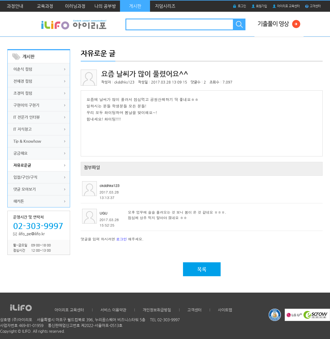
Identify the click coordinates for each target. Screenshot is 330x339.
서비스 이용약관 (113, 310)
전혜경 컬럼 (22, 81)
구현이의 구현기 (26, 105)
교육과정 (45, 6)
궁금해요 (20, 153)
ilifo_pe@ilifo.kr (32, 233)
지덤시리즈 (165, 6)
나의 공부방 (105, 6)
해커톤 (18, 201)
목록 (201, 269)
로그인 (242, 6)
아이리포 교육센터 (288, 6)
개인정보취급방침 (157, 310)
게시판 (135, 6)
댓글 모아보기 (24, 189)
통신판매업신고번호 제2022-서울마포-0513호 (85, 325)
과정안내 (15, 6)
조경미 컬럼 (22, 93)
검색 (239, 24)
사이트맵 (225, 310)
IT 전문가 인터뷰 (26, 117)
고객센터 (315, 6)
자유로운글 (22, 165)
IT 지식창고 (22, 129)
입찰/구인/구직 (25, 177)
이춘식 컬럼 (22, 69)
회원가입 (261, 6)
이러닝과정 (75, 6)
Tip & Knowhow (27, 141)
